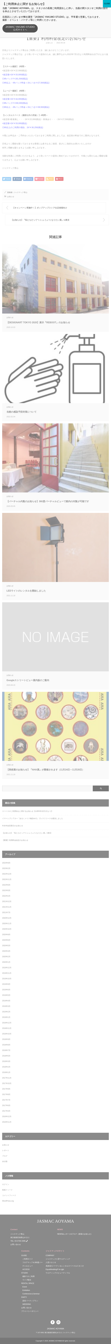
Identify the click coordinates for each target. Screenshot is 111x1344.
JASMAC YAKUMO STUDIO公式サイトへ (20, 28)
